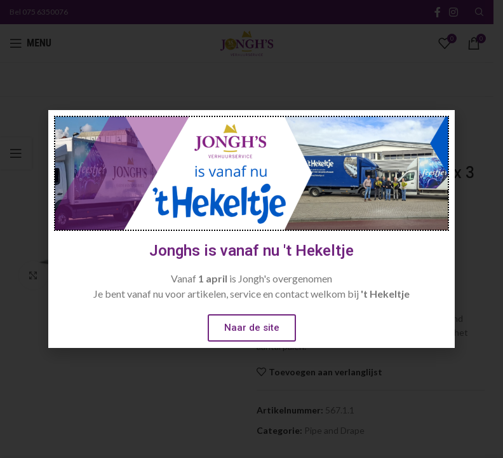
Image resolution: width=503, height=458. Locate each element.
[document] (251, 229)
